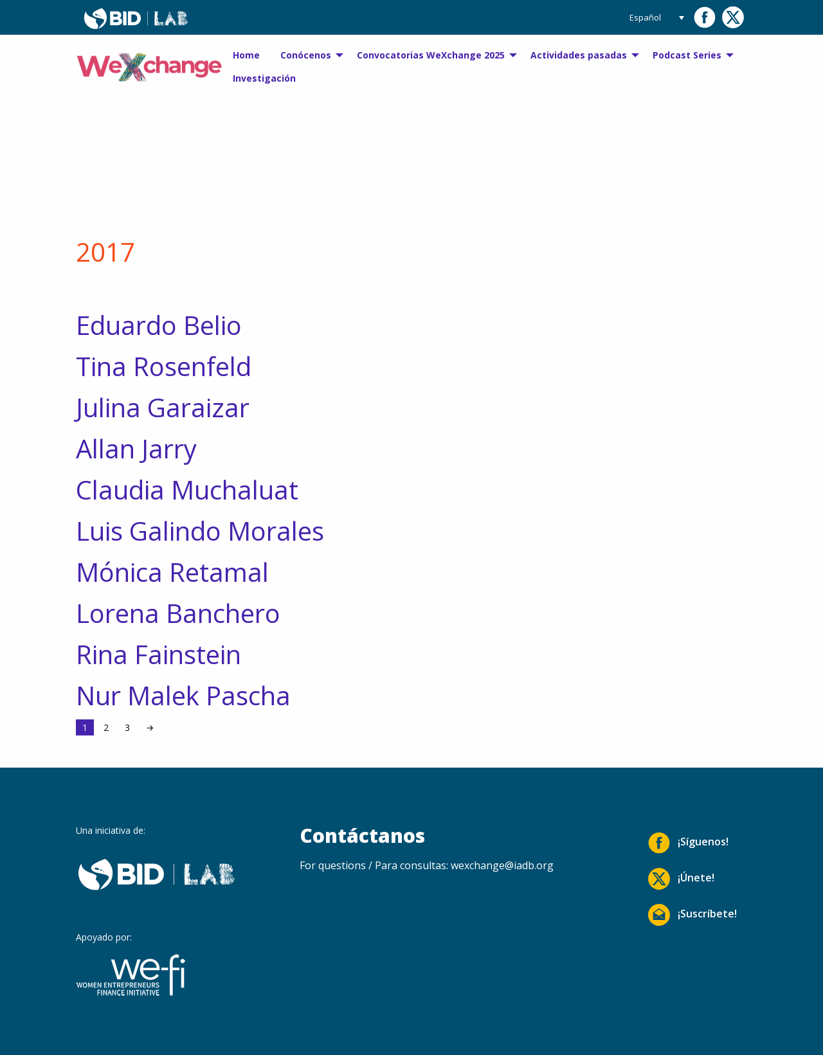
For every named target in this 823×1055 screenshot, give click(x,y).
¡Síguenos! (688, 843)
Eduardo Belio (159, 325)
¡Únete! (681, 879)
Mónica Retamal (172, 572)
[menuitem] (246, 55)
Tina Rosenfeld (163, 366)
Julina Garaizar (162, 407)
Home (246, 55)
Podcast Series (687, 55)
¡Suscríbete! (692, 915)
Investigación (264, 78)
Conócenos (305, 55)
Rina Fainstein (158, 654)
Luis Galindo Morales (200, 530)
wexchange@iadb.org (502, 865)
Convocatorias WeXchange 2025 (431, 55)
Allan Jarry (136, 448)
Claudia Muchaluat (187, 489)
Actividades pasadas (578, 55)
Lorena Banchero (178, 613)
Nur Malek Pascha (183, 695)
